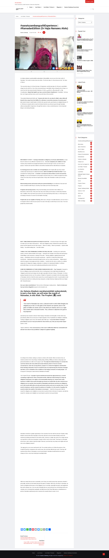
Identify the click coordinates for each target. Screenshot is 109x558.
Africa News (80, 144)
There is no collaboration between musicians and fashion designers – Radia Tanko (85, 114)
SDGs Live (80, 193)
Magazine (59, 7)
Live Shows (38, 7)
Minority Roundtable (82, 178)
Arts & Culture (81, 149)
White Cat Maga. (81, 200)
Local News (80, 171)
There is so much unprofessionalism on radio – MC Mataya (85, 91)
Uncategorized (81, 198)
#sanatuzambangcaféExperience (85, 140)
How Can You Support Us (83, 164)
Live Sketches (81, 169)
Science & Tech (81, 190)
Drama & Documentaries (83, 154)
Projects (80, 185)
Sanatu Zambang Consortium (71, 7)
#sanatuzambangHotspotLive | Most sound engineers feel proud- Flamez (85, 126)
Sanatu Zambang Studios (83, 188)
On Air (79, 180)
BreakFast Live (81, 151)
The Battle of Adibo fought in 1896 (85, 60)
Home (30, 7)
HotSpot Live (81, 161)
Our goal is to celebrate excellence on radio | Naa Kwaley (85, 102)
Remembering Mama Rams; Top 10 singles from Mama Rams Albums (85, 39)
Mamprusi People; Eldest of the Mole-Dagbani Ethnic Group (84, 71)
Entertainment (81, 156)
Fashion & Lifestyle (82, 159)
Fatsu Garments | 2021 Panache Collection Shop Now (27, 4)
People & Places (81, 183)
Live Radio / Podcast (49, 7)
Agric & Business (82, 146)
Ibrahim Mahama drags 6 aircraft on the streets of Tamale (84, 50)
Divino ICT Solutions (68, 555)
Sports (79, 195)
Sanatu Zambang (24, 32)
